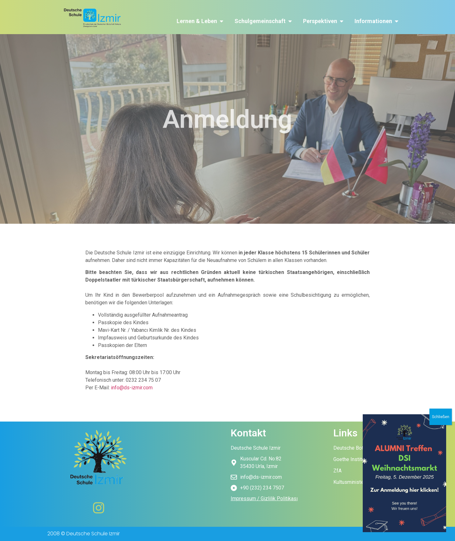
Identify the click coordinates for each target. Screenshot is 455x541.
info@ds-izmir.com (132, 388)
